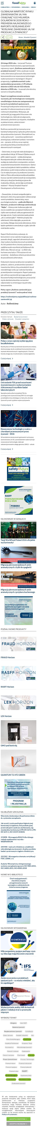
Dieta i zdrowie (7, 319)
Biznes (21, 37)
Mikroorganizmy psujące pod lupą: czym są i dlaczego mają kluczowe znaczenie (18, 952)
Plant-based (21, 1055)
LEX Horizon (6, 716)
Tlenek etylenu (11, 1079)
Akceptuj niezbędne (17, 1124)
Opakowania (26, 1051)
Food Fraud (27, 1039)
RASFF (24, 1071)
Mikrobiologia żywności (24, 1047)
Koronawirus (9, 1047)
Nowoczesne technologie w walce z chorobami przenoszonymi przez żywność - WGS (16, 431)
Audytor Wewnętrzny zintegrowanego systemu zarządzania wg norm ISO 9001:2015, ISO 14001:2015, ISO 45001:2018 (18, 866)
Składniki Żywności (30, 37)
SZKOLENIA (25, 7)
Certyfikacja (29, 1031)
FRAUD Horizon (8, 657)
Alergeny (13, 1023)
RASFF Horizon (7, 687)
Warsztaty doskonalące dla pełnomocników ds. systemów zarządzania (18, 817)
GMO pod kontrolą (9, 745)
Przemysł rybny (13, 1071)
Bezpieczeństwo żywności (13, 1031)
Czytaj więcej (6, 358)
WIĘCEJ (33, 7)
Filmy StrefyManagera (13, 1039)
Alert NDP (23, 1023)
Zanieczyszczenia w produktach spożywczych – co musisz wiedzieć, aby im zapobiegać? (18, 980)
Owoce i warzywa (8, 1055)
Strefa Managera (11, 1075)
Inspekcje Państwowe (11, 1043)
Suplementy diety (26, 1075)
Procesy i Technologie (27, 1059)
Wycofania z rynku (24, 1079)
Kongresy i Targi (27, 1043)
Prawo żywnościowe (10, 1059)
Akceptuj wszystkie (17, 1119)
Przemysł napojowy (11, 1067)
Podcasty (31, 1055)
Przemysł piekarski (26, 1067)
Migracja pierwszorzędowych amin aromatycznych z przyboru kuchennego (18, 590)
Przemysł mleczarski (25, 1063)
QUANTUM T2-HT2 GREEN (13, 775)
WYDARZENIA (16, 7)
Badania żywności (20, 317)
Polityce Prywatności (9, 1114)
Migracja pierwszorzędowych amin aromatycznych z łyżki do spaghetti (16, 566)
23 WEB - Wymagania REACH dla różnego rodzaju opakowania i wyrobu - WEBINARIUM (17, 839)
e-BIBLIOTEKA (5, 7)
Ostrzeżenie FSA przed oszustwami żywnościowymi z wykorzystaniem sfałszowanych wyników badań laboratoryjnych (16, 386)
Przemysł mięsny (10, 1063)
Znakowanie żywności (18, 1083)
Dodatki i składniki (22, 319)
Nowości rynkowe (12, 1051)
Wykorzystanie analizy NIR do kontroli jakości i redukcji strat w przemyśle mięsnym (17, 1009)
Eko (32, 1035)
